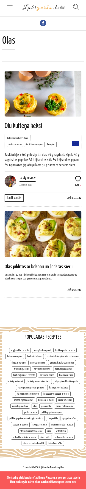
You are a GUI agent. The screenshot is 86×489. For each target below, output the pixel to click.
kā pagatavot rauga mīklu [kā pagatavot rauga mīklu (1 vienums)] (28, 394)
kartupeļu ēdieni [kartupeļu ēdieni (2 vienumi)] (47, 375)
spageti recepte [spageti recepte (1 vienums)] (40, 424)
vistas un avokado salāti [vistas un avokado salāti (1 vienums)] (33, 443)
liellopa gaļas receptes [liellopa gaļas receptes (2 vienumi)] (23, 400)
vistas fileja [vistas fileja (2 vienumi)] (61, 431)
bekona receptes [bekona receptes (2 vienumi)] (14, 356)
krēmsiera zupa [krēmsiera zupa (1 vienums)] (66, 375)
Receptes (51, 144)
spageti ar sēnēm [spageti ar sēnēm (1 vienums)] (20, 424)
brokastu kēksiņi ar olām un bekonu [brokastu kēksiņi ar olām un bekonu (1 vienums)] (62, 356)
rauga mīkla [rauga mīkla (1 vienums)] (53, 418)
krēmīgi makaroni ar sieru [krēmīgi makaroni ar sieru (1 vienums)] (39, 381)
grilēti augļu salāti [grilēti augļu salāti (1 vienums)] (21, 369)
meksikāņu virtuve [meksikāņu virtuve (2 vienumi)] (20, 406)
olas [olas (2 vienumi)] (34, 406)
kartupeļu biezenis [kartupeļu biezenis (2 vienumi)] (42, 369)
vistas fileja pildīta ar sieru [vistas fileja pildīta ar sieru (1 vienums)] (24, 437)
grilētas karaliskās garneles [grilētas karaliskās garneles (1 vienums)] (62, 362)
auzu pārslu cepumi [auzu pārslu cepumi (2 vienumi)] (42, 350)
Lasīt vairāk (14, 197)
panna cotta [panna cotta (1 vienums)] (46, 406)
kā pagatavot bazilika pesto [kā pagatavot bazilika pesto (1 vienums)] (66, 381)
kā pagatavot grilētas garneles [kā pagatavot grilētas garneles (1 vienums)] (31, 387)
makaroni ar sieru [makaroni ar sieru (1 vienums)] (45, 400)
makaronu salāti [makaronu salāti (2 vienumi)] (65, 400)
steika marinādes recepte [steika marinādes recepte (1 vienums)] (31, 431)
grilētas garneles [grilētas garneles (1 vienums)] (37, 362)
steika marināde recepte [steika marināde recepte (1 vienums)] (62, 424)
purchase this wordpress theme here (58, 482)
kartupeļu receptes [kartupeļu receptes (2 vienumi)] (63, 369)
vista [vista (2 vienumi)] (49, 431)
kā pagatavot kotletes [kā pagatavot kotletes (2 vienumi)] (58, 387)
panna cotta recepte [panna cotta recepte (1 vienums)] (64, 406)
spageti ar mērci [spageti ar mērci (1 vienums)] (69, 418)
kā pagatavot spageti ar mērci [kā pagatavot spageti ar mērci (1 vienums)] (56, 394)
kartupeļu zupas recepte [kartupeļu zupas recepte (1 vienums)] (24, 375)
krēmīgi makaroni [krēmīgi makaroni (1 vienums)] (15, 381)
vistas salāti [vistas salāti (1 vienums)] (45, 437)
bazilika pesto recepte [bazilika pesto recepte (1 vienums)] (65, 350)
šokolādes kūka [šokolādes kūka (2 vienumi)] (55, 443)
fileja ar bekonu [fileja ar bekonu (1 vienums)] (18, 362)
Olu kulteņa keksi (23, 125)
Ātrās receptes (15, 144)
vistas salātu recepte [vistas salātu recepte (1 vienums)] (64, 437)
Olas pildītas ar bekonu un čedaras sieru (38, 266)
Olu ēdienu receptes (34, 144)
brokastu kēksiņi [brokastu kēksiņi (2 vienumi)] (34, 356)
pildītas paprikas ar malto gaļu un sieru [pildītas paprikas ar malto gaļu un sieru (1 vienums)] (26, 418)
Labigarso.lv (27, 178)
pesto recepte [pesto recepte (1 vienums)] (30, 412)
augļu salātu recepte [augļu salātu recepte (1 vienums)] (20, 350)
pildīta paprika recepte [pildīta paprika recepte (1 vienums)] (51, 412)
